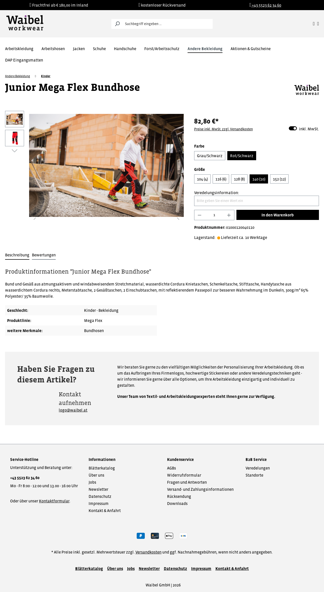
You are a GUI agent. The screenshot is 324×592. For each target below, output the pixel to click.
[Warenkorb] (318, 23)
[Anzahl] (214, 215)
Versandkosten (148, 552)
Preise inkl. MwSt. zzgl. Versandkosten (223, 129)
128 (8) (239, 179)
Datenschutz (100, 496)
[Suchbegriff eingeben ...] (168, 24)
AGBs (171, 468)
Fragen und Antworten (187, 482)
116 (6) (220, 179)
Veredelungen (258, 468)
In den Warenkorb (277, 215)
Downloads (177, 503)
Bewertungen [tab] (44, 255)
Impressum (99, 503)
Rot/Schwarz (241, 155)
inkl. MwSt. (304, 128)
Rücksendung (179, 496)
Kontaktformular (54, 501)
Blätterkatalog (102, 468)
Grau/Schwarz (209, 155)
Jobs (92, 482)
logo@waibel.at (73, 410)
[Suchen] (117, 24)
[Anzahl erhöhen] (229, 215)
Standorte (254, 475)
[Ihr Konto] (314, 23)
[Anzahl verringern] (199, 215)
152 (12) (279, 179)
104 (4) (202, 179)
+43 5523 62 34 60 (24, 477)
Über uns (96, 475)
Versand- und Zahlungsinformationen (200, 489)
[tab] (17, 255)
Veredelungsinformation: (216, 192)
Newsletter (98, 489)
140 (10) (258, 179)
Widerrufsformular (184, 475)
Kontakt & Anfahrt (105, 510)
